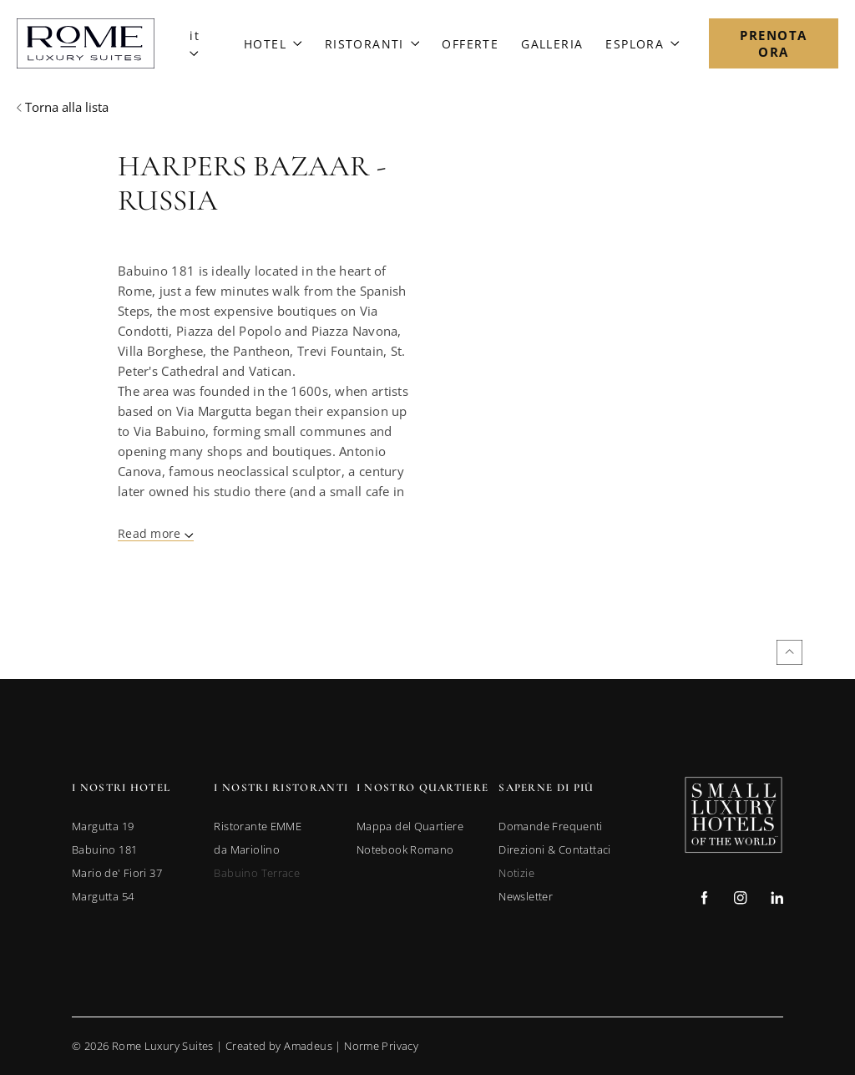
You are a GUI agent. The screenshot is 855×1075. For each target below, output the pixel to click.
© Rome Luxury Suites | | (245, 1045)
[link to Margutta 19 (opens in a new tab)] (103, 826)
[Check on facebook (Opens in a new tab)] (704, 900)
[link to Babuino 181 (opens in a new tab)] (104, 849)
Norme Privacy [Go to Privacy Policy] (381, 1045)
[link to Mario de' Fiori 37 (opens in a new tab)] (117, 873)
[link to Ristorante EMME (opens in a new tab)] (257, 826)
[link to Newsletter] (525, 896)
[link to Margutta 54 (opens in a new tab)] (103, 896)
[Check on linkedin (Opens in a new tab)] (777, 900)
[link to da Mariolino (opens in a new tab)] (247, 849)
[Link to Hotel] (273, 44)
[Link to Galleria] (552, 44)
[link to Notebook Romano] (405, 849)
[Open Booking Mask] (773, 43)
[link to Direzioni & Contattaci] (554, 849)
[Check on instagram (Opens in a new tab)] (740, 900)
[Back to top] (789, 652)
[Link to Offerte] (470, 44)
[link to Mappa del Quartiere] (410, 826)
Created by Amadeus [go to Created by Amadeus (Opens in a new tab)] (278, 1045)
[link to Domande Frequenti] (550, 826)
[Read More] (156, 535)
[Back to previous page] (63, 107)
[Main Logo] (85, 43)
